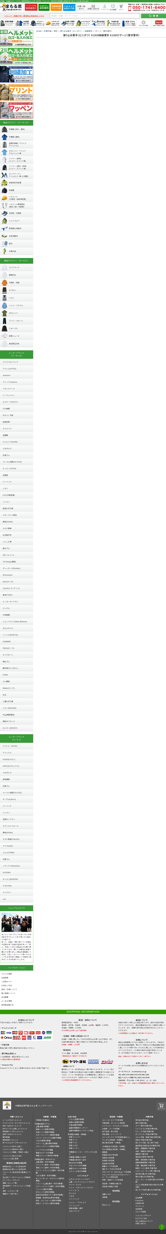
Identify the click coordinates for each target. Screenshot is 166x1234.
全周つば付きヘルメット (12, 1134)
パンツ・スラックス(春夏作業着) (49, 1138)
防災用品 (116, 1201)
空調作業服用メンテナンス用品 (81, 1131)
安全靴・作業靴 (116, 1117)
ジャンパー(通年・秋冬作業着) (48, 1165)
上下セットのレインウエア (79, 1179)
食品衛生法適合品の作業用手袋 (147, 1146)
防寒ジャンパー (75, 1137)
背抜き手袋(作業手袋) (143, 1140)
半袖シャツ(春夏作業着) (45, 1132)
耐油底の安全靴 (108, 1164)
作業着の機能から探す (77, 1157)
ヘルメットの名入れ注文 (12, 1156)
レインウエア (83, 1176)
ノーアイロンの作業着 (44, 1150)
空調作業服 (72, 1117)
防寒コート (73, 1140)
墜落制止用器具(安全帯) (16, 1163)
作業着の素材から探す (77, 1160)
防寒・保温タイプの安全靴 (112, 1180)
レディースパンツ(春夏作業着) (48, 1146)
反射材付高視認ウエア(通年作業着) (49, 1195)
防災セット (106, 1205)
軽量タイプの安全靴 (110, 1166)
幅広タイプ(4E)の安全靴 (111, 1169)
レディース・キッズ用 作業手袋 (147, 1171)
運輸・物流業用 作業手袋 (145, 1160)
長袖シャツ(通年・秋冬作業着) (48, 1168)
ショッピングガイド (143, 1216)
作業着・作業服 (49, 1117)
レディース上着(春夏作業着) (47, 1143)
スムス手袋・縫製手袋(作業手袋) (148, 1137)
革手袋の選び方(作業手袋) (145, 1174)
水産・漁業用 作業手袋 (144, 1151)
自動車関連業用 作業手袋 (145, 1163)
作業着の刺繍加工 (43, 1120)
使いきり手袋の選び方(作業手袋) (148, 1190)
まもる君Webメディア (144, 1221)
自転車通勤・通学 (76, 1208)
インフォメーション (149, 1194)
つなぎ (71, 1196)
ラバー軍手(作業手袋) (143, 1126)
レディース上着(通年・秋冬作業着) (49, 1184)
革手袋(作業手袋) (142, 1120)
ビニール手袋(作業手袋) (144, 1132)
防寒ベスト (73, 1143)
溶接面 (104, 1197)
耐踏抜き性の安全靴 (110, 1155)
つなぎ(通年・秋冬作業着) (46, 1176)
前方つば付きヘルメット (12, 1126)
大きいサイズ (74, 1211)
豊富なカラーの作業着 (44, 1153)
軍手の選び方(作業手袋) (144, 1177)
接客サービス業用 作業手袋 (146, 1168)
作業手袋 (48, 31)
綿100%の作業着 (75, 1163)
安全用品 (116, 1191)
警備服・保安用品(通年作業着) (48, 1198)
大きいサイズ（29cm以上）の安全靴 (116, 1172)
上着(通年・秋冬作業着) (45, 1162)
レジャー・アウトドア (77, 1203)
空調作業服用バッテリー (78, 1128)
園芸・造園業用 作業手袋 (145, 1148)
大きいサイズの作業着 (77, 1166)
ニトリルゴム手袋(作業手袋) (146, 1129)
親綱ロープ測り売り (10, 1194)
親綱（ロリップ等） (10, 1183)
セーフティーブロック (11, 1180)
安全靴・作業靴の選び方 (111, 1184)
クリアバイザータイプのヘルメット (17, 1123)
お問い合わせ (140, 1224)
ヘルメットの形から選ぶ (12, 1146)
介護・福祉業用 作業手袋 (145, 1165)
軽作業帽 (6, 1137)
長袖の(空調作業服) (76, 1122)
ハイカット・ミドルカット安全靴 (115, 1126)
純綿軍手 (89, 31)
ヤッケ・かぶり (75, 1185)
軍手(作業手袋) (141, 1123)
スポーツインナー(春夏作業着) (48, 1135)
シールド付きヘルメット (12, 1120)
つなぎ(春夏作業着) (43, 1141)
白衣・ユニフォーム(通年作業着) (49, 1201)
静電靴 (104, 1152)
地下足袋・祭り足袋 (110, 1132)
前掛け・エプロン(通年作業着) (48, 1203)
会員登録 (138, 1209)
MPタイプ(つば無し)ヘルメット (15, 1129)
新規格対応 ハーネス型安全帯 (14, 1167)
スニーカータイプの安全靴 (112, 1120)
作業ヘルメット (16, 1117)
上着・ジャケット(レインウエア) (82, 1182)
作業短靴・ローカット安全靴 (113, 1123)
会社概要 (138, 1198)
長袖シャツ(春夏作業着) (45, 1129)
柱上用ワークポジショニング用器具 (17, 1177)
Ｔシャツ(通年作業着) (44, 1189)
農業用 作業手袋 (141, 1154)
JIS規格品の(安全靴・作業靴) (113, 1146)
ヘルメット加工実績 (10, 1159)
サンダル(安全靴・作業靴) (112, 1140)
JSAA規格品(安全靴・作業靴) (113, 1149)
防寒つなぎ (73, 1146)
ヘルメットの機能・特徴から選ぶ (16, 1152)
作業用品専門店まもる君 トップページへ (33, 1106)
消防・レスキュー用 (10, 1191)
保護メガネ (106, 1194)
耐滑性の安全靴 (108, 1161)
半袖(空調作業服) (75, 1125)
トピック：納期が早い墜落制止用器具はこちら (24, 16)
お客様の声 (139, 1203)
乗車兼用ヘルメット (10, 1140)
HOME (39, 31)
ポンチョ (72, 1193)
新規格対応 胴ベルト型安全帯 (14, 1169)
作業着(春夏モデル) (42, 1124)
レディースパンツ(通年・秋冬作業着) (50, 1186)
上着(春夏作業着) (42, 1127)
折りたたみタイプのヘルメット (15, 1143)
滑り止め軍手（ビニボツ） (71, 31)
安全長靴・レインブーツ (111, 1134)
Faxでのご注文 (141, 1218)
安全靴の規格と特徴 (110, 1187)
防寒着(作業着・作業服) (77, 1134)
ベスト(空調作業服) (76, 1119)
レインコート (74, 1190)
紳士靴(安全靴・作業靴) (111, 1143)
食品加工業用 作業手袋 (144, 1157)
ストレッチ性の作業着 (77, 1171)
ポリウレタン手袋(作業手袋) (146, 1134)
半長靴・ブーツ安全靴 (111, 1129)
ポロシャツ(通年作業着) (45, 1192)
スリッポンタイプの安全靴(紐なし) (116, 1137)
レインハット (74, 1199)
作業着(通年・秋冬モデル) (45, 1159)
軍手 (56, 31)
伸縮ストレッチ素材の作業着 (47, 1156)
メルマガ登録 (140, 1212)
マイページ (139, 1206)
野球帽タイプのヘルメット (13, 1132)
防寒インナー (74, 1148)
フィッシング (74, 1206)
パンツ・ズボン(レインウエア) (81, 1188)
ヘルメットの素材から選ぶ (13, 1149)
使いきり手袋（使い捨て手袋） (147, 1143)
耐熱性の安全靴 (108, 1158)
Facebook (139, 1201)
